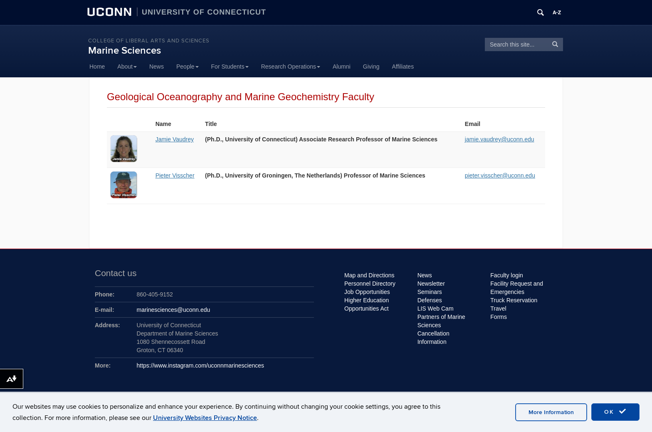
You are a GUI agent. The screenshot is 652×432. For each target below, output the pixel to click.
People (187, 66)
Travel (498, 308)
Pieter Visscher (175, 175)
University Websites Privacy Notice (205, 418)
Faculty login (506, 275)
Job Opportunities (367, 292)
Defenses (429, 300)
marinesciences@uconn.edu (173, 309)
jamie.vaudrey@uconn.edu (499, 139)
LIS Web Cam (435, 308)
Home (97, 66)
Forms (498, 317)
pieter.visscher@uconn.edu (500, 175)
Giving (371, 66)
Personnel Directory (369, 283)
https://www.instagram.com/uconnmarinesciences (200, 365)
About (127, 66)
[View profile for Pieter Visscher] (123, 196)
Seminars (429, 292)
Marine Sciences (124, 50)
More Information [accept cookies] (551, 412)
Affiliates (403, 66)
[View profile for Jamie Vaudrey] (123, 160)
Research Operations (290, 66)
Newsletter (431, 283)
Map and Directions (369, 275)
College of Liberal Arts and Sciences (149, 40)
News (156, 66)
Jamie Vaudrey (175, 139)
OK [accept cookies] (615, 411)
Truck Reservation (513, 300)
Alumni (342, 66)
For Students (230, 66)
